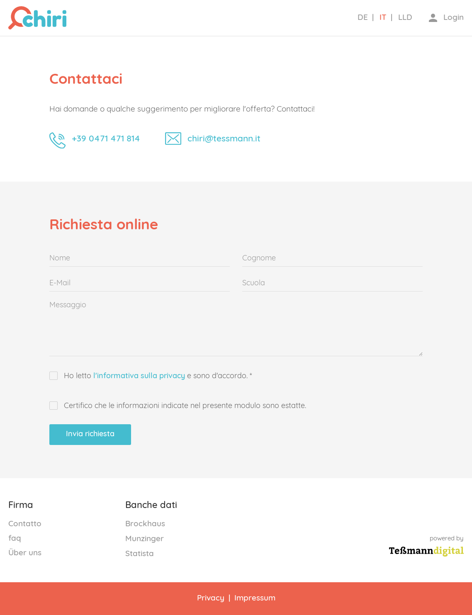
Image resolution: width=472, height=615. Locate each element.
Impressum (254, 598)
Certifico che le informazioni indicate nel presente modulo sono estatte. (177, 406)
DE (363, 18)
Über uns (24, 553)
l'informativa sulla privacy (139, 376)
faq (14, 538)
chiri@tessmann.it (223, 138)
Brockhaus (145, 524)
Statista (139, 554)
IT (383, 18)
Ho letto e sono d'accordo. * (150, 376)
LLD (405, 18)
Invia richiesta (90, 434)
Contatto (24, 524)
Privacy (210, 598)
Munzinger (144, 539)
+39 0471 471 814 (106, 138)
